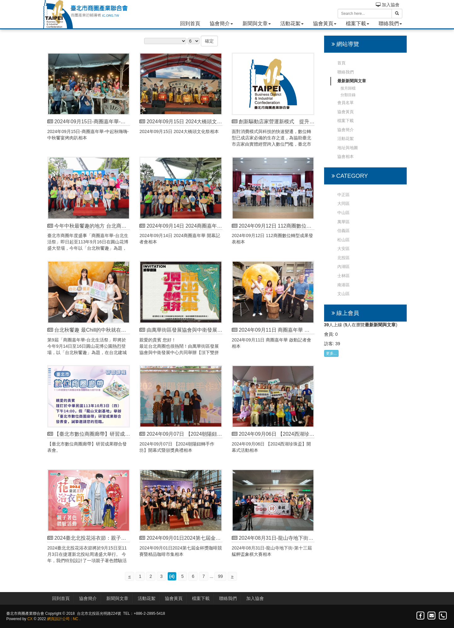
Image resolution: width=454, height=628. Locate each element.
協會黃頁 (324, 23)
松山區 (343, 239)
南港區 (343, 284)
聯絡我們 (390, 23)
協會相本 (345, 156)
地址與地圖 (347, 147)
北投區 (343, 257)
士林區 (343, 275)
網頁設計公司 (58, 619)
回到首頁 (190, 23)
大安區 (343, 248)
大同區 (343, 203)
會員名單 (345, 102)
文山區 (343, 293)
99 (220, 576)
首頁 (341, 63)
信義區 (343, 230)
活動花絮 (292, 23)
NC (75, 619)
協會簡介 (221, 23)
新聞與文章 (256, 23)
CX (30, 619)
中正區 (343, 194)
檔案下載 (357, 23)
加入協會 (387, 4)
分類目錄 (348, 95)
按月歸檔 (348, 88)
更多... (331, 353)
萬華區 (343, 221)
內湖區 (343, 266)
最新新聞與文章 (351, 80)
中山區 (343, 212)
